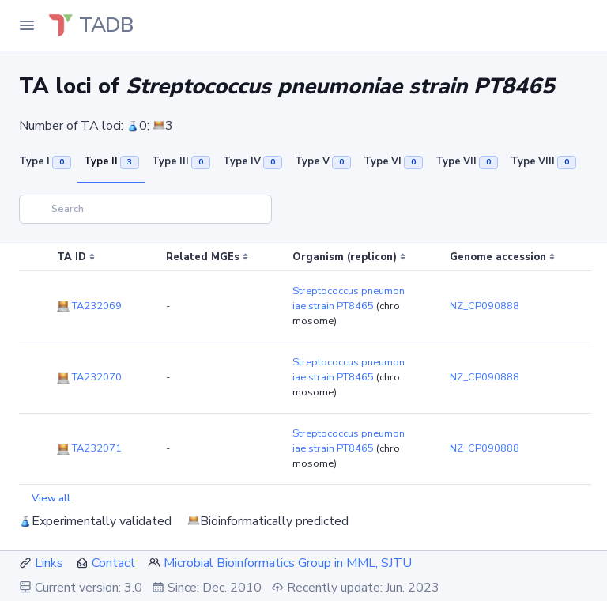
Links (49, 563)
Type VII (466, 161)
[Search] (145, 209)
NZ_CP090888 (484, 306)
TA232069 (89, 306)
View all (51, 498)
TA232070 (89, 377)
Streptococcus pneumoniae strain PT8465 (348, 298)
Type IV (252, 161)
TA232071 (89, 448)
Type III (181, 161)
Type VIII (543, 161)
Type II (111, 161)
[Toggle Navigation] (27, 25)
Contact (113, 563)
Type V (323, 161)
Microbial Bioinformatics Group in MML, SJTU (288, 563)
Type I (45, 161)
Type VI (393, 161)
